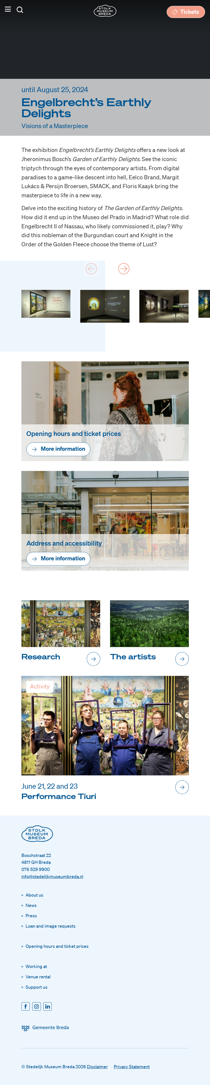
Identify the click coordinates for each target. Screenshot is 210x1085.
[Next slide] (123, 268)
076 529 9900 (35, 869)
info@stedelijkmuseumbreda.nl (52, 876)
